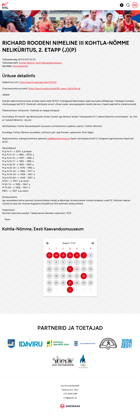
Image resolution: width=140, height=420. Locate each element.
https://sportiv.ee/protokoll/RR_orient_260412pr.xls (54, 88)
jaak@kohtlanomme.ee (58, 138)
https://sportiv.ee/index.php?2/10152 (38, 82)
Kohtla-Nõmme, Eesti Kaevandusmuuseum (40, 63)
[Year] (74, 243)
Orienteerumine (20, 66)
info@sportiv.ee (70, 398)
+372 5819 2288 (70, 394)
